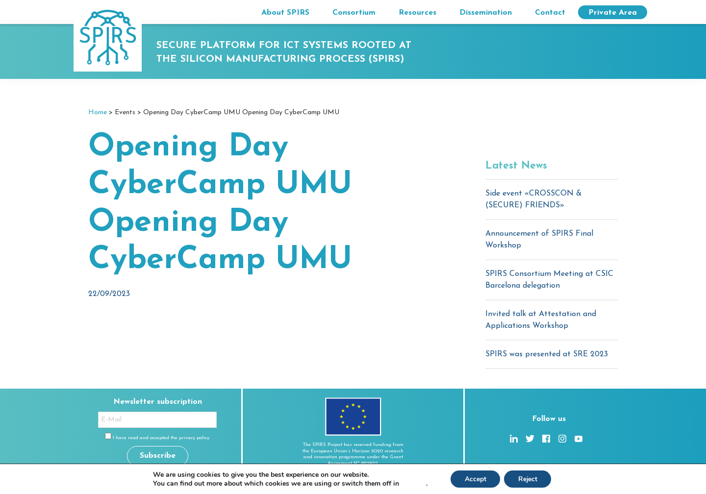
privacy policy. (194, 438)
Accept (474, 478)
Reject (528, 478)
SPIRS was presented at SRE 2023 (546, 354)
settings (411, 483)
